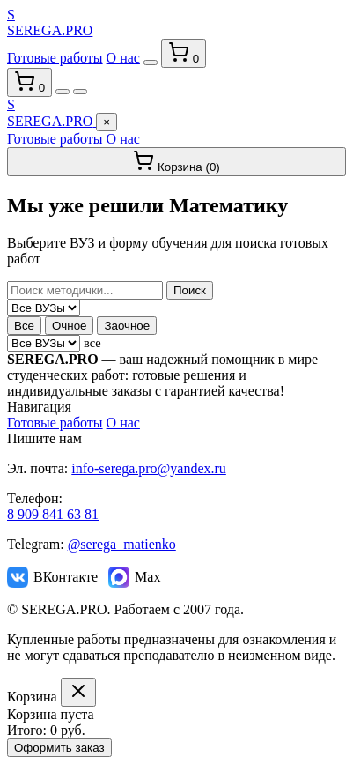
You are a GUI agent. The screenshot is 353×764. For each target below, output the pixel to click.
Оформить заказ (59, 747)
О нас (123, 57)
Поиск (189, 290)
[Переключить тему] (150, 62)
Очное (69, 325)
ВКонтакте (52, 577)
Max (134, 577)
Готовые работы (55, 57)
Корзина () (176, 162)
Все (24, 325)
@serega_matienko (122, 544)
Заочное (127, 325)
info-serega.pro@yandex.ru (148, 468)
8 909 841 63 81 (53, 514)
